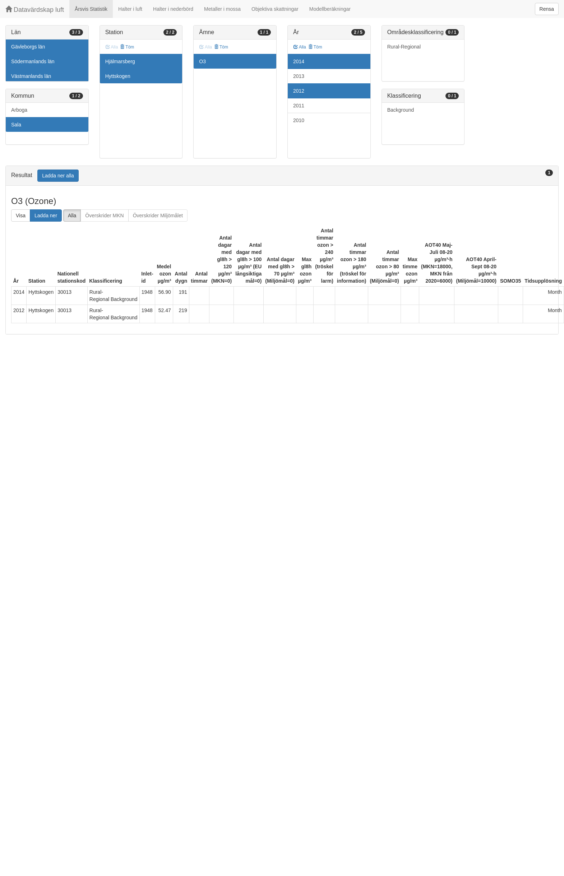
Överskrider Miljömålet (158, 215)
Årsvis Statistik (91, 9)
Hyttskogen (117, 76)
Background (400, 110)
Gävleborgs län (28, 47)
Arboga (19, 110)
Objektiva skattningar (275, 9)
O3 (202, 61)
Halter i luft (130, 9)
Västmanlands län (31, 76)
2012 (298, 91)
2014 (298, 61)
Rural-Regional (404, 47)
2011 (298, 105)
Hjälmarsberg (120, 61)
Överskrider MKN (104, 215)
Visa (21, 215)
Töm (127, 47)
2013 (298, 76)
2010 (298, 120)
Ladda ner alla (58, 176)
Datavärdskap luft (34, 9)
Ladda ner (45, 215)
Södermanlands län (33, 61)
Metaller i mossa (222, 9)
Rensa (547, 9)
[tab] (282, 176)
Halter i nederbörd (173, 9)
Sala (16, 125)
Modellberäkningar (330, 9)
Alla (299, 47)
